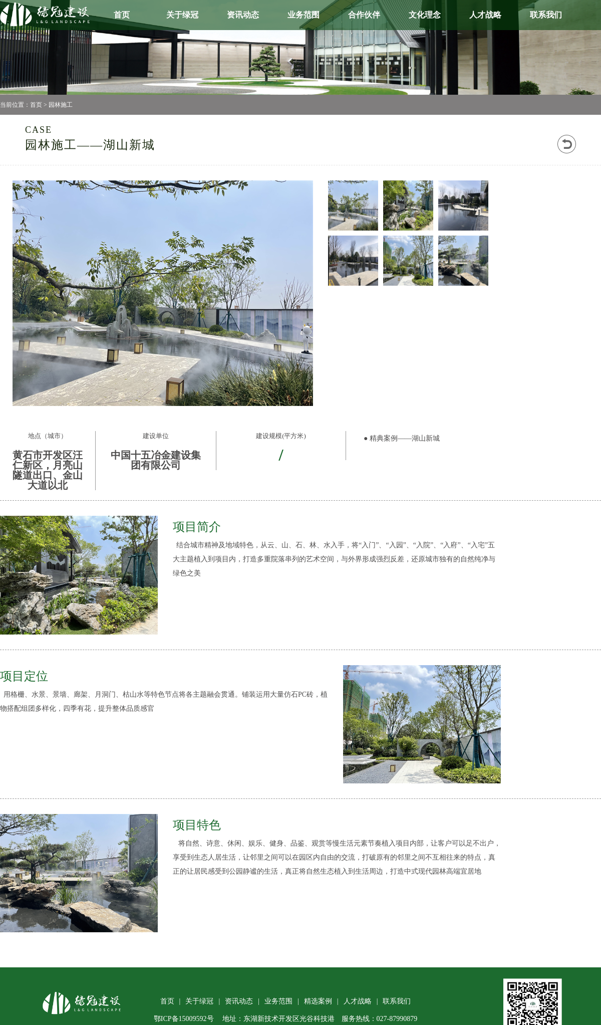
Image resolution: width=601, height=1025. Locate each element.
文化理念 (425, 15)
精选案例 (318, 1001)
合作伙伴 (364, 15)
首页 (122, 15)
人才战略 (485, 15)
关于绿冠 (182, 15)
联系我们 (546, 15)
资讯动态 (243, 15)
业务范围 (303, 15)
